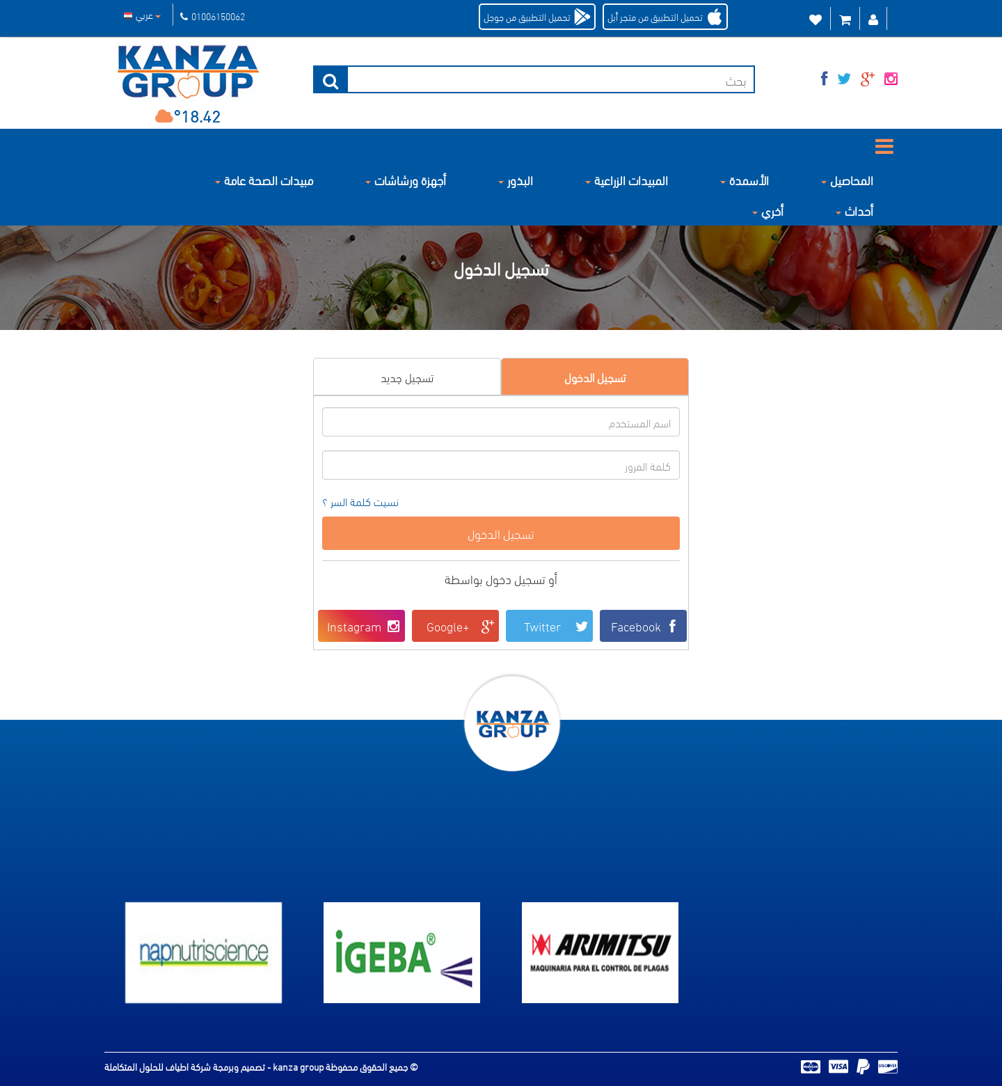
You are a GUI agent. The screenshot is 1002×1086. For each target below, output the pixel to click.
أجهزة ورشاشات (405, 179)
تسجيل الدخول (595, 376)
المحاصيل (847, 179)
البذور (515, 179)
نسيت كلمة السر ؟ (360, 502)
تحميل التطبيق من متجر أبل (655, 16)
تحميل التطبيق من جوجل (527, 16)
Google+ (461, 625)
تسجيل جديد (407, 376)
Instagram (364, 625)
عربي (142, 14)
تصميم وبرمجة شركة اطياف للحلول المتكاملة (185, 1066)
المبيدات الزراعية (626, 179)
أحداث (854, 209)
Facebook (647, 625)
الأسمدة (744, 179)
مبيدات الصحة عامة (264, 179)
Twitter (556, 625)
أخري (768, 209)
